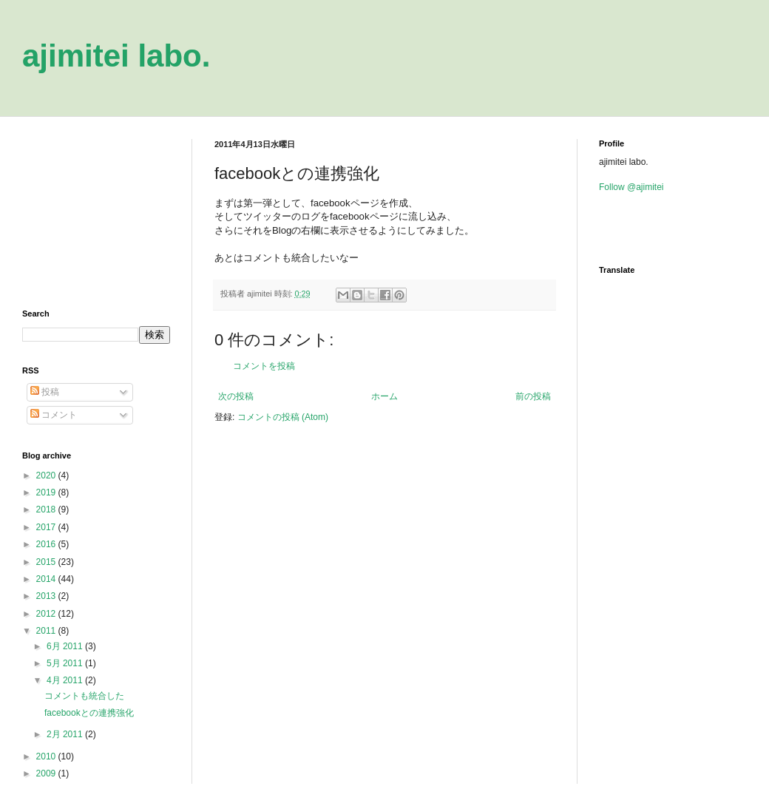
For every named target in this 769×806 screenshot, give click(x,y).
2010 (47, 756)
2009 (47, 773)
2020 (47, 475)
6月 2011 (66, 646)
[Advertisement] (96, 213)
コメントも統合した (84, 696)
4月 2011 (66, 680)
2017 (47, 527)
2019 (47, 492)
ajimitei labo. (116, 55)
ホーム (384, 396)
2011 (47, 631)
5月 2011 (66, 663)
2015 (47, 562)
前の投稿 (533, 396)
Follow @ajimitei (631, 187)
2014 (47, 579)
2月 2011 (66, 734)
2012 (47, 614)
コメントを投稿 (264, 366)
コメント (53, 415)
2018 (47, 509)
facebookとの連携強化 (89, 713)
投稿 (44, 392)
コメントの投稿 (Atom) (282, 417)
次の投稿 (236, 396)
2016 (47, 544)
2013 (47, 596)
